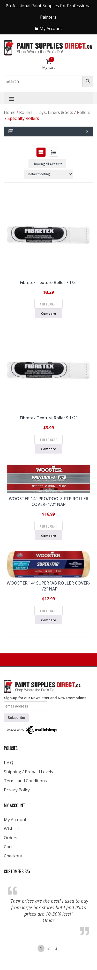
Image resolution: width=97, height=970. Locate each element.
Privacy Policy (17, 790)
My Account (15, 819)
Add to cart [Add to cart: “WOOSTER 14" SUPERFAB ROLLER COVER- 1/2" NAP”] (48, 611)
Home (10, 112)
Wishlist (11, 829)
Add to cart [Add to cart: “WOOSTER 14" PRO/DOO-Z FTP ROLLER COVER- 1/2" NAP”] (48, 526)
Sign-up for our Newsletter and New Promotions (45, 698)
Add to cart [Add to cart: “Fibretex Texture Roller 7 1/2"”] (48, 304)
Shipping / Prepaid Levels (28, 772)
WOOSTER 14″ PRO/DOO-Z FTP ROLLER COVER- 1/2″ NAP (48, 501)
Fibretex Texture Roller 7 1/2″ (48, 282)
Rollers (83, 112)
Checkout (13, 856)
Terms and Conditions (25, 781)
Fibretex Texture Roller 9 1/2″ (48, 418)
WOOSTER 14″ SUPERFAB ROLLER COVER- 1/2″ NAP (48, 586)
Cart (8, 847)
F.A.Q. (9, 762)
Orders (10, 838)
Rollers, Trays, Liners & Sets (46, 112)
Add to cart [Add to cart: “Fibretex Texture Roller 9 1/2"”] (48, 439)
